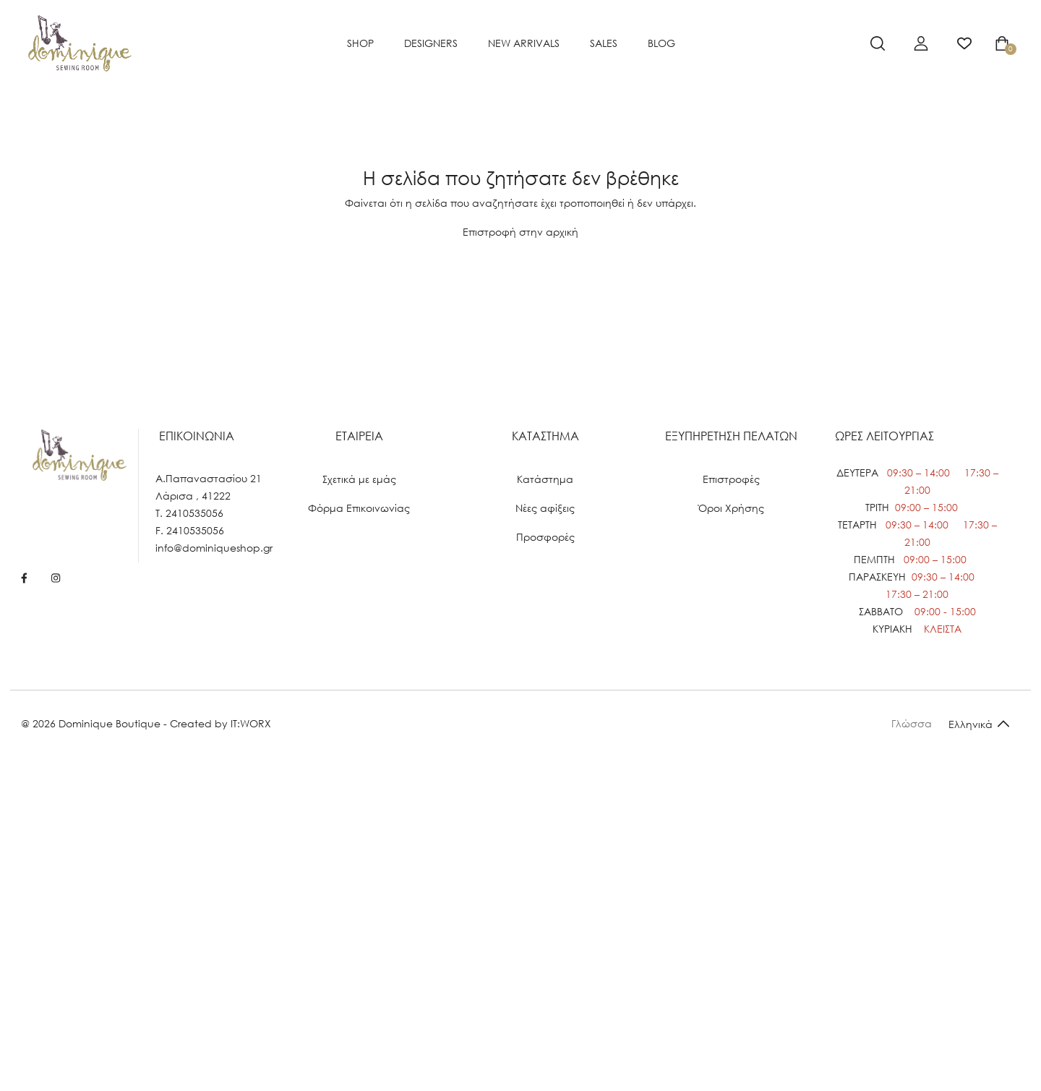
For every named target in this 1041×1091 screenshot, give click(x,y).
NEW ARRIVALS (524, 43)
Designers (431, 43)
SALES (603, 43)
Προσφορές (545, 537)
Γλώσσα (911, 723)
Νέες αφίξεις (545, 508)
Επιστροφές (731, 479)
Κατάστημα (545, 479)
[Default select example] (979, 723)
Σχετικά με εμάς (359, 479)
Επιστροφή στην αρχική (520, 232)
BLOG (661, 43)
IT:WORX (251, 723)
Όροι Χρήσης (731, 508)
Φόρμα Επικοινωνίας (359, 508)
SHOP (360, 43)
